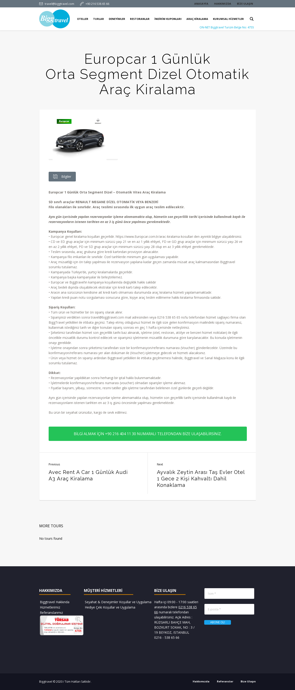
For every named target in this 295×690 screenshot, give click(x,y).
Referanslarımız (51, 612)
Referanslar (225, 681)
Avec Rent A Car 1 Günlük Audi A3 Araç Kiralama (88, 475)
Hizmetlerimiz (50, 607)
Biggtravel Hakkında (54, 602)
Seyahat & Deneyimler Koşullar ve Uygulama (118, 602)
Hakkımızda (201, 681)
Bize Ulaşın (248, 681)
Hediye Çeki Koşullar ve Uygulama (110, 607)
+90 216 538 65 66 (97, 4)
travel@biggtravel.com (59, 4)
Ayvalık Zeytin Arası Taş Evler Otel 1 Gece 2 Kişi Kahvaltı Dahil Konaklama (201, 478)
